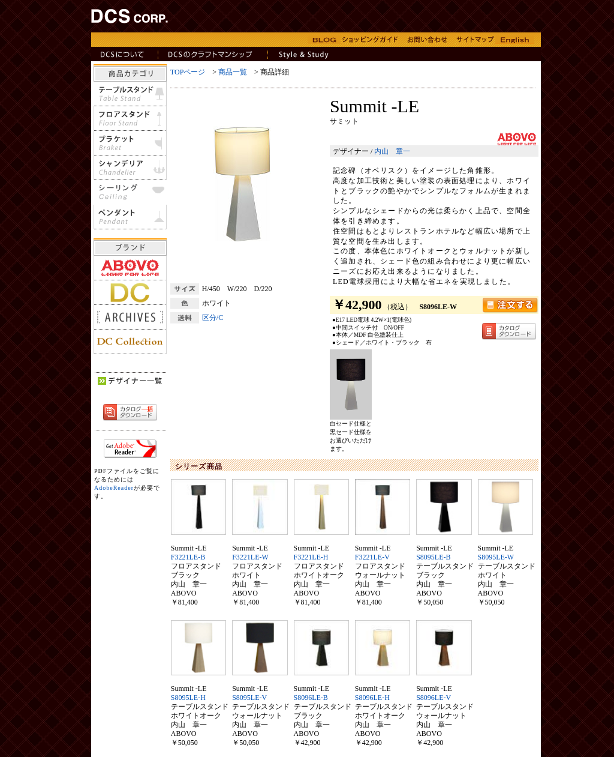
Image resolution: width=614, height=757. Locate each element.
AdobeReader (114, 487)
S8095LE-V (249, 697)
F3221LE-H (311, 557)
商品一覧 (232, 72)
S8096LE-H (372, 697)
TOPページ (187, 72)
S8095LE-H (188, 697)
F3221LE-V (372, 557)
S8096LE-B (311, 697)
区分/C (212, 317)
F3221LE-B (188, 557)
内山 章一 (392, 151)
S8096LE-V (433, 697)
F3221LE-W (250, 557)
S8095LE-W (496, 557)
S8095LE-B (433, 557)
